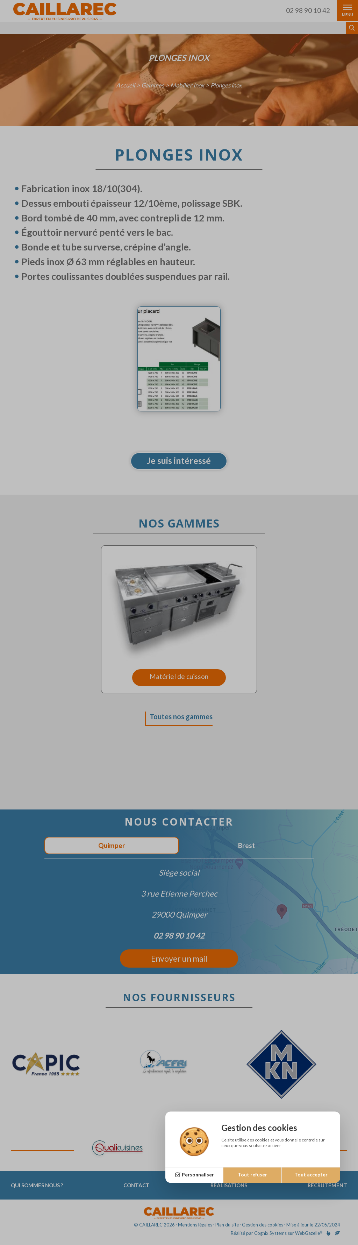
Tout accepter (311, 1175)
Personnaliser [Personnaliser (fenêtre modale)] (198, 1175)
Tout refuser (252, 1175)
